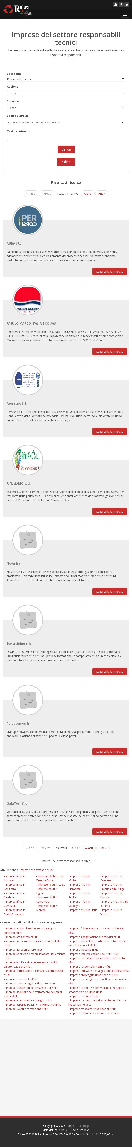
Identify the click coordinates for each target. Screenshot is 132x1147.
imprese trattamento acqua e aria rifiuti (94, 1013)
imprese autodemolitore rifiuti (24, 949)
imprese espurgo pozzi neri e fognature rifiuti (33, 1004)
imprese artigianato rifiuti (21, 937)
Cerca (66, 149)
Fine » (101, 193)
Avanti (88, 193)
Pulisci (66, 161)
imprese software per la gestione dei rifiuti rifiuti (100, 971)
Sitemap (84, 1126)
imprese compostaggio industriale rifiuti (30, 983)
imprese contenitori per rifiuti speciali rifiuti (32, 987)
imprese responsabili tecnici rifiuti (90, 966)
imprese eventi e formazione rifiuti (27, 1009)
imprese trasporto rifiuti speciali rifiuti (93, 1009)
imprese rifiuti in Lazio (51, 884)
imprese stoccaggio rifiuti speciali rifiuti (94, 975)
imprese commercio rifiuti (21, 979)
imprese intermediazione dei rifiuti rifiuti (94, 954)
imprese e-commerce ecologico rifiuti (29, 1000)
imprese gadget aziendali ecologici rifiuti (95, 937)
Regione (12, 86)
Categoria (14, 74)
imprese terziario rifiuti (84, 996)
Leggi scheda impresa (109, 271)
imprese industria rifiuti (84, 949)
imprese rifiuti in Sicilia (83, 910)
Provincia (13, 101)
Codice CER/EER (17, 116)
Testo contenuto (19, 131)
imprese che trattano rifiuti (36, 870)
